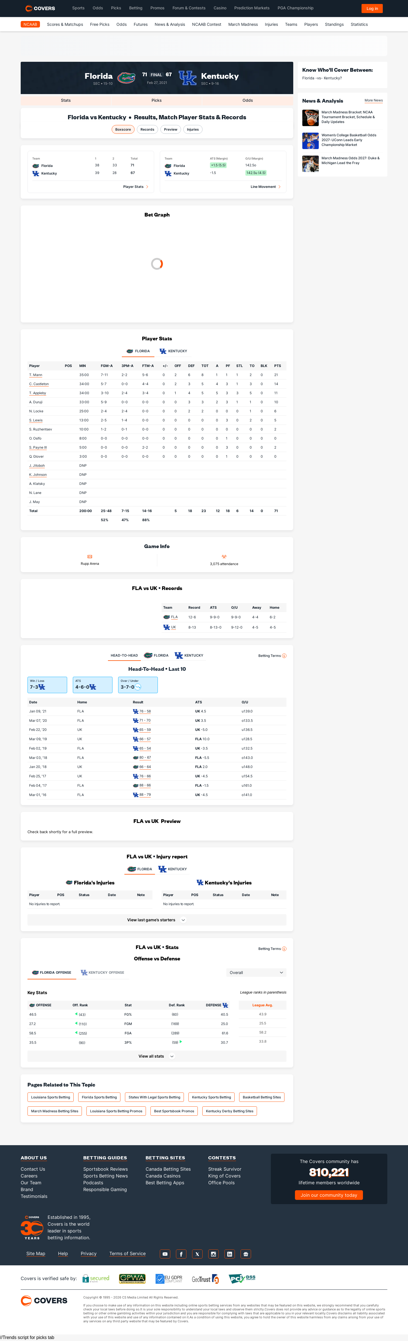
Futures (141, 24)
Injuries (271, 24)
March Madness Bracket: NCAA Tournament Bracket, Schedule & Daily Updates (348, 117)
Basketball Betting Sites (262, 1097)
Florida (99, 75)
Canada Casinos (163, 1176)
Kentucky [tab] (173, 351)
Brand (27, 1189)
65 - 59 (145, 729)
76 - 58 (145, 711)
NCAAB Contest (206, 24)
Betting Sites (165, 1157)
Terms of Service (127, 1253)
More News (374, 100)
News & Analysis (170, 24)
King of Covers (224, 1176)
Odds (121, 24)
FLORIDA (139, 869)
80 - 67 (145, 757)
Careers (29, 1176)
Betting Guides (105, 1157)
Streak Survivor (224, 1169)
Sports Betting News (105, 1176)
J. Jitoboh (37, 465)
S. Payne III (38, 447)
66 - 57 (145, 739)
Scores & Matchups (65, 24)
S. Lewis (35, 420)
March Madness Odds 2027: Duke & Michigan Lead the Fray (351, 160)
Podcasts (93, 1182)
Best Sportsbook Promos (174, 1111)
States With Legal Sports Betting (154, 1097)
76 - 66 (145, 776)
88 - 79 (145, 794)
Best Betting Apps (165, 1182)
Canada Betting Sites (168, 1169)
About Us (34, 1157)
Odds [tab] (248, 100)
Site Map (35, 1253)
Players (311, 24)
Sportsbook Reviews (105, 1169)
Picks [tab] (157, 100)
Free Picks (99, 24)
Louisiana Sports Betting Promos (116, 1111)
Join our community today (329, 1195)
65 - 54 (145, 748)
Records (147, 129)
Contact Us (33, 1169)
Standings (334, 24)
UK (173, 627)
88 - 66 (145, 785)
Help (63, 1253)
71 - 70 (145, 720)
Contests (222, 1157)
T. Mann (35, 375)
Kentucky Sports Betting (211, 1097)
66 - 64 (145, 767)
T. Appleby (37, 393)
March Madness (243, 24)
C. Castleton (39, 384)
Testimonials (34, 1196)
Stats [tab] (66, 100)
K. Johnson (38, 474)
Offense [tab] (51, 972)
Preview (170, 129)
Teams (291, 24)
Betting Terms (272, 655)
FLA (174, 617)
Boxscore (123, 129)
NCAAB (30, 24)
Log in (372, 8)
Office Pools (221, 1182)
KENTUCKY (172, 869)
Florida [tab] (138, 351)
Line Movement (263, 186)
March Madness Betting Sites (54, 1111)
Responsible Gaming (105, 1189)
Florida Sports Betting (99, 1097)
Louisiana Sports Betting (50, 1097)
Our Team (31, 1182)
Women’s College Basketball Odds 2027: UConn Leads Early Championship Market (349, 140)
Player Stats (133, 186)
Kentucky (220, 75)
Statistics (359, 24)
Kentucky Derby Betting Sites (229, 1111)
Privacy (89, 1253)
